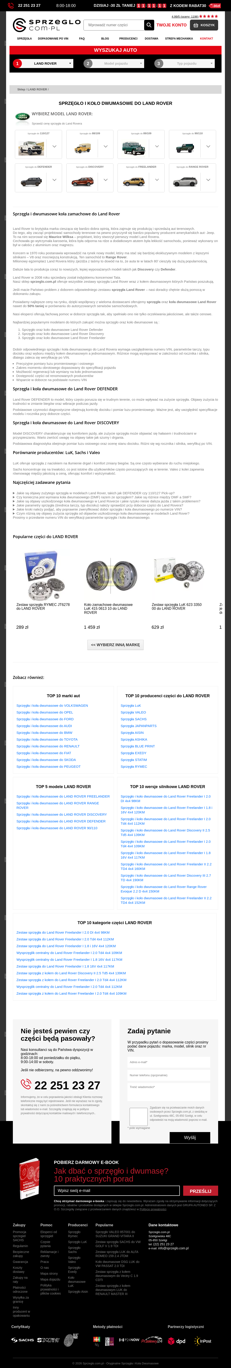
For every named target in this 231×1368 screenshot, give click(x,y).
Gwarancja (20, 1262)
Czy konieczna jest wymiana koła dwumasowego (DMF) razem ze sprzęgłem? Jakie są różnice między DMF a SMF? (103, 497)
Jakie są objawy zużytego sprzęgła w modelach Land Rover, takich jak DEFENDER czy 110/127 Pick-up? (95, 493)
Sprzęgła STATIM (134, 760)
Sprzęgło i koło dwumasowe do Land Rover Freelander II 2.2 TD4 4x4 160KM (166, 866)
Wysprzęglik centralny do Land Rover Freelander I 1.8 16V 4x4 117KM (69, 959)
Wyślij (190, 1137)
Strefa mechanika (179, 38)
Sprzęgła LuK (131, 705)
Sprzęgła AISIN (132, 733)
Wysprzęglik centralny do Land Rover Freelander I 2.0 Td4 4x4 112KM (69, 987)
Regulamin (20, 1246)
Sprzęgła (24, 38)
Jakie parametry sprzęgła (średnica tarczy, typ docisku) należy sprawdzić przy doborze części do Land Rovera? (99, 505)
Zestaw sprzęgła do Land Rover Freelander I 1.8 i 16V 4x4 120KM (66, 946)
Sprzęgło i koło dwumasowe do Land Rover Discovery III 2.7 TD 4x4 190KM (166, 878)
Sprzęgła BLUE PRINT (138, 746)
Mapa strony (49, 1273)
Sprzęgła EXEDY (133, 753)
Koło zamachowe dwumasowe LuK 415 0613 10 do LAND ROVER (108, 609)
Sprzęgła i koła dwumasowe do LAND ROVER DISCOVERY (61, 814)
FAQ (82, 38)
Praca (44, 1262)
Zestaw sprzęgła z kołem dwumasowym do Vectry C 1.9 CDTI (117, 1276)
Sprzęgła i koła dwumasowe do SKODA (46, 760)
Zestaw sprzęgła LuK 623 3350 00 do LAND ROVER (177, 607)
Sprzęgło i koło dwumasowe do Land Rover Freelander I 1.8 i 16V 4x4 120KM (166, 810)
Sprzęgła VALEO (133, 712)
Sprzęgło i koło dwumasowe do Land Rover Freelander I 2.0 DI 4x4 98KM (166, 798)
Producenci (128, 38)
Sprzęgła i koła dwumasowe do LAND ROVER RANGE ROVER (57, 805)
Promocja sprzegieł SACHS (19, 1236)
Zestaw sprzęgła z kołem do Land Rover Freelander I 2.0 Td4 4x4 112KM (71, 980)
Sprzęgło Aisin (78, 1291)
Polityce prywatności (153, 1209)
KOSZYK (204, 25)
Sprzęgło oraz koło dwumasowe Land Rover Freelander (63, 338)
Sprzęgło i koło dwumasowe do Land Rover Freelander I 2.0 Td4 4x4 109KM (166, 844)
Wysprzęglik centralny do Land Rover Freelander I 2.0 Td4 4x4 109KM (69, 953)
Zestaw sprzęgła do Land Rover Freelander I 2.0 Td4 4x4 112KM (65, 939)
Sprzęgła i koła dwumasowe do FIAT (43, 753)
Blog (105, 38)
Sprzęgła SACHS (134, 719)
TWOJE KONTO (172, 25)
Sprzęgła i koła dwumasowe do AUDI (44, 726)
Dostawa (151, 38)
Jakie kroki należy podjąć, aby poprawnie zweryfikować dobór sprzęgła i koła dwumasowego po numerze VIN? (99, 509)
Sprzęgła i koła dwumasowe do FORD (45, 719)
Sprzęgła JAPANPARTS (139, 726)
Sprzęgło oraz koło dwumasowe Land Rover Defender (62, 330)
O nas (44, 1267)
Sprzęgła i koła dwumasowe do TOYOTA (47, 739)
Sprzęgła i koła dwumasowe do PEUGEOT (48, 766)
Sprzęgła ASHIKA (134, 739)
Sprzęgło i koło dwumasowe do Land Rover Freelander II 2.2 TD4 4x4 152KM (166, 900)
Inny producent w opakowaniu (21, 1311)
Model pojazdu (116, 63)
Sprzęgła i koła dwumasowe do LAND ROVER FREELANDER (63, 796)
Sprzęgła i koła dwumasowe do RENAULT (48, 746)
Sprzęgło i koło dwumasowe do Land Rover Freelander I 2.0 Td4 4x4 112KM (166, 821)
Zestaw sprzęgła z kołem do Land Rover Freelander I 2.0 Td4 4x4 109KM (71, 993)
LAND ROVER (45, 63)
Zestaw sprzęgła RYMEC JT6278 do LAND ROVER (43, 607)
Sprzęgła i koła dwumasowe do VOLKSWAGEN (52, 705)
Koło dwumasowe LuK (76, 1282)
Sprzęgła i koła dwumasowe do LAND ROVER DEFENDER (61, 821)
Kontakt (206, 38)
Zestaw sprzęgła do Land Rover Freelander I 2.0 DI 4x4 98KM (63, 932)
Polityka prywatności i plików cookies (50, 1289)
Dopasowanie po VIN (53, 38)
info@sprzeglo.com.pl (173, 1248)
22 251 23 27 (24, 6)
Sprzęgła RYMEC (134, 766)
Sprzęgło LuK (77, 1242)
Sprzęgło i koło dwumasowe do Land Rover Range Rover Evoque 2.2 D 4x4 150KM (164, 889)
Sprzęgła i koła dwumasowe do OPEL (44, 712)
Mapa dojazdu (50, 1279)
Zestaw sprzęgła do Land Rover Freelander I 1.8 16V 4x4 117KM (65, 966)
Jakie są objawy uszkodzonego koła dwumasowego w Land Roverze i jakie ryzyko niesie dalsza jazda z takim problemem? (108, 501)
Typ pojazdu (186, 63)
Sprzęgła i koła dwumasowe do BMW (44, 733)
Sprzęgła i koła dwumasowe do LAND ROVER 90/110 (56, 828)
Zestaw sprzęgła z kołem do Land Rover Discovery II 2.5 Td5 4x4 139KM (71, 973)
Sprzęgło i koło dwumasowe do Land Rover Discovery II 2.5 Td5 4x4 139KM (165, 832)
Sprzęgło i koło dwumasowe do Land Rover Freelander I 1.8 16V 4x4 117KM (166, 855)
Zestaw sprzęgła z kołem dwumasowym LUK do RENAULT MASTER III (113, 1290)
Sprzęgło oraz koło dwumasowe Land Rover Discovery (63, 334)
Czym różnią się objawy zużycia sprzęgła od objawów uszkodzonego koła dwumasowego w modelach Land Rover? (102, 513)
